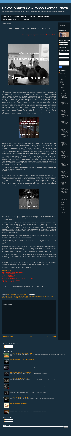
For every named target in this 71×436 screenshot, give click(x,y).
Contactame (26, 19)
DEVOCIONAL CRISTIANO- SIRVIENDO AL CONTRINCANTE (21, 384)
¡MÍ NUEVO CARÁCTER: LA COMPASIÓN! (64, 122)
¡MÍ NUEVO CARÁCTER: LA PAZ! (64, 118)
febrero (62, 210)
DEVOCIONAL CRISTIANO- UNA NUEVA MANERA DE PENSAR (21, 359)
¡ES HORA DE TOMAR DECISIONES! (64, 96)
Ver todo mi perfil (62, 73)
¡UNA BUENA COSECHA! (63, 187)
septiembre (63, 199)
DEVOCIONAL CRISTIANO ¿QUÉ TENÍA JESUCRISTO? (20, 372)
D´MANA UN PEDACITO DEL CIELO (11, 19)
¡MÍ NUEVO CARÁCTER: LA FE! (64, 103)
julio (62, 202)
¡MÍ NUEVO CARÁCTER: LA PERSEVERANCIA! (65, 127)
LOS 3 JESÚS (63, 90)
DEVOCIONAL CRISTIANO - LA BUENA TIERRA (18, 397)
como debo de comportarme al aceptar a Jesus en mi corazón (37, 296)
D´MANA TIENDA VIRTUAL (20, 16)
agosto (62, 201)
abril (62, 207)
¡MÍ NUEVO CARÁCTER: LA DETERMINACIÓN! (65, 169)
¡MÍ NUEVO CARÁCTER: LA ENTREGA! (64, 164)
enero (62, 212)
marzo (62, 209)
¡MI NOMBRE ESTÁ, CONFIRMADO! (64, 192)
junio (62, 204)
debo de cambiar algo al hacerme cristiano (20, 297)
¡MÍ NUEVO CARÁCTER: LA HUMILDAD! (64, 172)
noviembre (63, 89)
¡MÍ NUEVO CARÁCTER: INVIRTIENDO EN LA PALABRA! (64, 160)
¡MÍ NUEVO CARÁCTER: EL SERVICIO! (64, 111)
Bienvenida (32, 16)
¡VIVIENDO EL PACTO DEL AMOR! (63, 183)
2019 (61, 86)
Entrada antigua (51, 336)
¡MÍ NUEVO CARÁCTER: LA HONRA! (64, 99)
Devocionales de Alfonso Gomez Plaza (35, 8)
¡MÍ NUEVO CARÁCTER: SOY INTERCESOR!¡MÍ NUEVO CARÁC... (64, 131)
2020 (61, 84)
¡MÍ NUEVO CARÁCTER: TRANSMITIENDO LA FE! (15, 296)
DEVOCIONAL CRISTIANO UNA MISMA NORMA (18, 410)
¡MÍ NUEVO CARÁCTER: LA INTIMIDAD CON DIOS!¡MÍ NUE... (64, 108)
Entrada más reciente (7, 336)
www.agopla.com (6, 270)
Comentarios (62, 44)
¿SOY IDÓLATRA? (64, 92)
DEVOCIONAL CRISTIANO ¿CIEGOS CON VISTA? (19, 378)
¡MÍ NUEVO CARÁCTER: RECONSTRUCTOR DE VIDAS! (65, 139)
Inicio (30, 336)
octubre (62, 197)
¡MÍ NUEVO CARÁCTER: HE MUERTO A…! (64, 176)
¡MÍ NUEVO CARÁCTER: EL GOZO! (64, 115)
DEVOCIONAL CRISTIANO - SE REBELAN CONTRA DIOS (20, 353)
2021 (61, 82)
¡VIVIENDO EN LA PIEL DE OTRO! (64, 189)
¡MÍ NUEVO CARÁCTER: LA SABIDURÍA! (64, 135)
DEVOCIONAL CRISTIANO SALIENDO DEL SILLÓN (19, 365)
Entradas (61, 42)
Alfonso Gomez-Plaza (43, 16)
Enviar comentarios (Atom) (12, 338)
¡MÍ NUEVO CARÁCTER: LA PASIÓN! (64, 156)
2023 (61, 79)
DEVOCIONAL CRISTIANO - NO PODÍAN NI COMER (19, 391)
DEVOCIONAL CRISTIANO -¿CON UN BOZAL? (18, 403)
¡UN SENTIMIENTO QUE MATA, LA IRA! (64, 194)
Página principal (7, 16)
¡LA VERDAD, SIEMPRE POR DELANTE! (64, 179)
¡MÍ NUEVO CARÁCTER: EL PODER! (64, 152)
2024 (61, 77)
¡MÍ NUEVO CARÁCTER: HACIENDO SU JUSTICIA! (64, 144)
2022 (61, 81)
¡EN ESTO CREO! (64, 93)
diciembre (63, 87)
